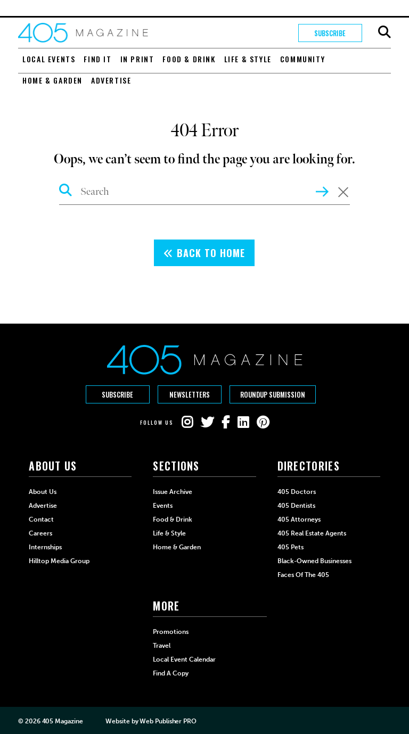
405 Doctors (296, 492)
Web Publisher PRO (168, 721)
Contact (41, 519)
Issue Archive (172, 492)
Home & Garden (52, 80)
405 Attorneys (299, 519)
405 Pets (290, 547)
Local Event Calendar (184, 659)
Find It (97, 58)
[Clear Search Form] (343, 192)
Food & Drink (188, 58)
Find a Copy (171, 673)
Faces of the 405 (303, 575)
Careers (40, 533)
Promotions (171, 632)
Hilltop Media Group (59, 561)
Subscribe (330, 33)
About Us (42, 492)
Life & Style (248, 58)
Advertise (111, 80)
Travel (161, 645)
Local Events (48, 58)
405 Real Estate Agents (311, 533)
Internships (45, 547)
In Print (137, 58)
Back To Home (204, 253)
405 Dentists (296, 505)
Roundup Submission (272, 394)
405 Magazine (62, 721)
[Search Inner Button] (322, 191)
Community (302, 58)
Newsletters (189, 394)
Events (163, 505)
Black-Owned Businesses (314, 561)
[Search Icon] (65, 191)
